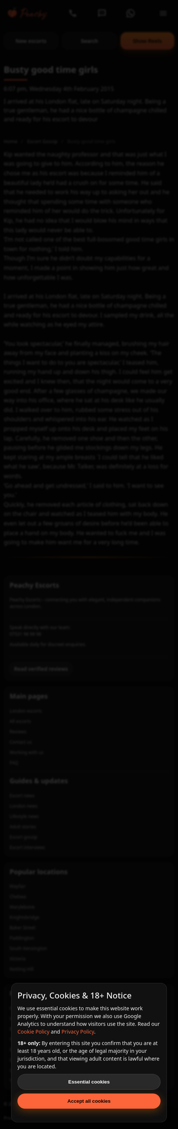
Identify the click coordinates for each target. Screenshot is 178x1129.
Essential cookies (89, 1082)
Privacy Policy (78, 1031)
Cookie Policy (33, 1031)
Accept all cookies (89, 1101)
